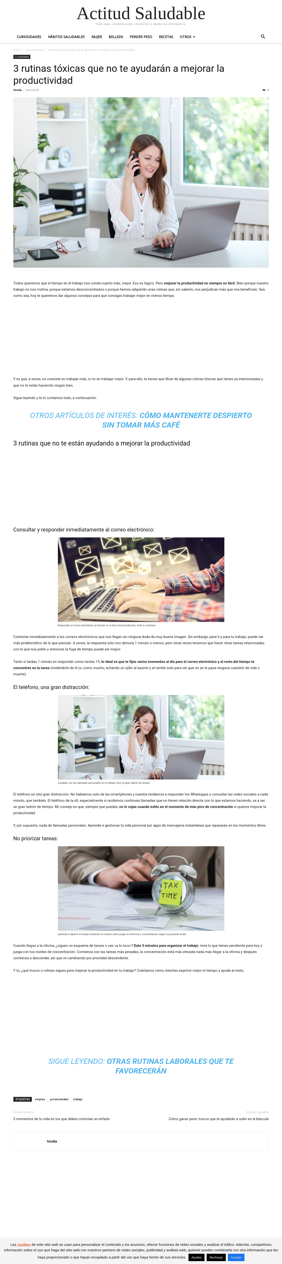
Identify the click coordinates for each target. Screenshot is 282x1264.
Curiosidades (29, 36)
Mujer (96, 36)
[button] (263, 37)
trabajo (78, 1099)
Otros (185, 36)
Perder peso (141, 36)
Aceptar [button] (236, 1257)
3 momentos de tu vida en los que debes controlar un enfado (61, 1119)
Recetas (166, 36)
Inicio (17, 50)
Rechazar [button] (216, 1257)
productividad (59, 1099)
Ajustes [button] (196, 1257)
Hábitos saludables (66, 36)
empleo (40, 1099)
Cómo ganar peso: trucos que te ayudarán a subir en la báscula (219, 1119)
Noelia (17, 90)
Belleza (116, 36)
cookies (24, 1244)
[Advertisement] (141, 338)
